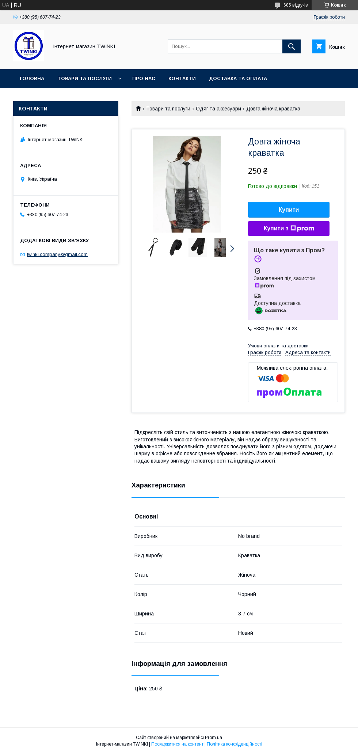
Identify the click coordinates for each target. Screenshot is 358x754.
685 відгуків (295, 5)
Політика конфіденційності (234, 744)
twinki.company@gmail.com (57, 254)
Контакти (182, 78)
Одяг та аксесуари (218, 109)
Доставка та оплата (238, 78)
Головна (32, 78)
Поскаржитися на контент (177, 744)
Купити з (288, 228)
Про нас (143, 78)
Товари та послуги (84, 78)
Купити (289, 210)
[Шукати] (291, 46)
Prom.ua (213, 737)
